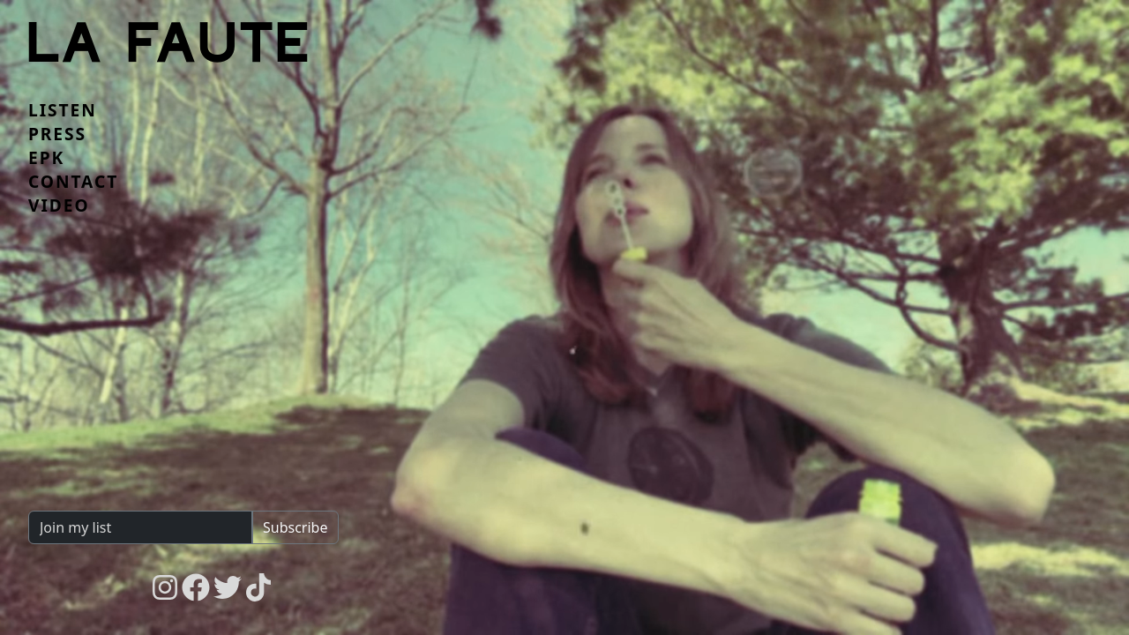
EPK (46, 157)
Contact (73, 181)
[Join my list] (140, 527)
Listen (62, 110)
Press (57, 134)
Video (59, 205)
